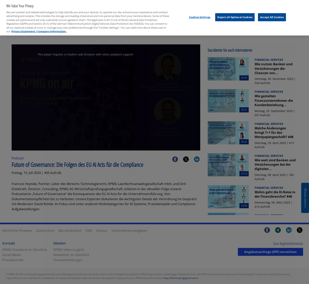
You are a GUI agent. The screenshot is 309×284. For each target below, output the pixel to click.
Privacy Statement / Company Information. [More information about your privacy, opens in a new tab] (39, 29)
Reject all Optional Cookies (234, 15)
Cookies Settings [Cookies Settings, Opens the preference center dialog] (199, 15)
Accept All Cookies (272, 15)
